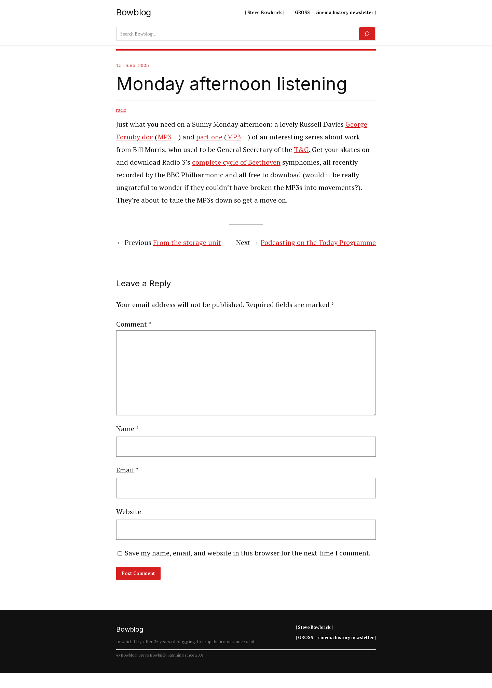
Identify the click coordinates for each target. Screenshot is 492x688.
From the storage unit (187, 242)
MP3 (165, 136)
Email (127, 469)
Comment (133, 324)
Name (127, 428)
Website (128, 511)
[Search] (367, 33)
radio (121, 110)
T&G (301, 149)
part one (209, 136)
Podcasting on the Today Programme (318, 242)
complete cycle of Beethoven (236, 162)
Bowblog (133, 12)
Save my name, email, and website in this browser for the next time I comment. (248, 553)
